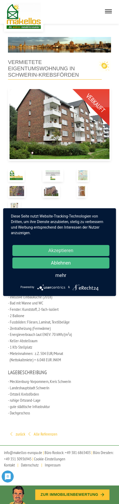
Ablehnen (61, 263)
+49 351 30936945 (18, 458)
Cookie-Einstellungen (49, 458)
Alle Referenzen (42, 434)
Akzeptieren (60, 250)
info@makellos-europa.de (23, 452)
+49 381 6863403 (78, 452)
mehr (60, 275)
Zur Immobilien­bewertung (72, 494)
